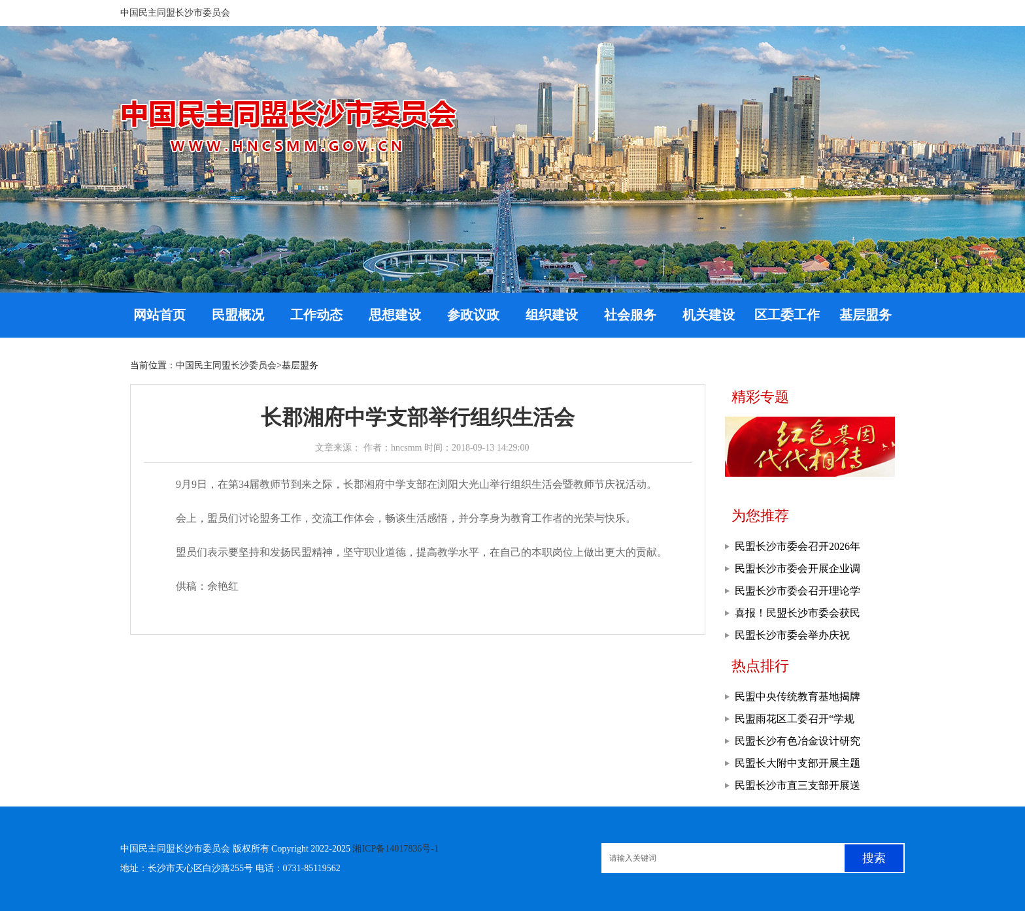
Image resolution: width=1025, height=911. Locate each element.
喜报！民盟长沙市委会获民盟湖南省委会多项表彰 (797, 615)
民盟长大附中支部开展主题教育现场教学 (797, 766)
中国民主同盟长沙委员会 (226, 365)
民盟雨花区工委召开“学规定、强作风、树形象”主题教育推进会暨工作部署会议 (800, 721)
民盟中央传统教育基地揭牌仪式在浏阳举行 (797, 699)
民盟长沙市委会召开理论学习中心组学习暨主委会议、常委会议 (797, 593)
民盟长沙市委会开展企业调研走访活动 (797, 571)
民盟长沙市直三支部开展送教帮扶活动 (797, 788)
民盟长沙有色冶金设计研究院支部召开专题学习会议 (797, 743)
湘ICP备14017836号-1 (395, 849)
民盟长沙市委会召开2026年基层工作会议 (797, 549)
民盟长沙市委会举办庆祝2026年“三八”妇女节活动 (792, 638)
